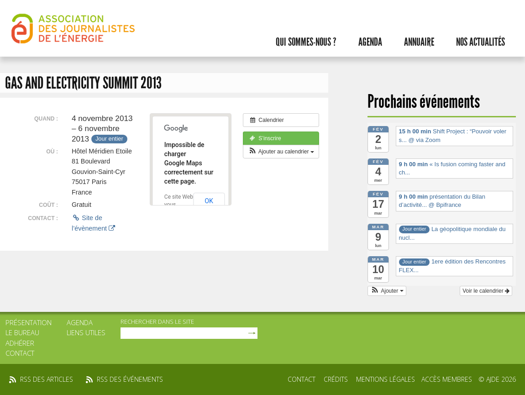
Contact (19, 353)
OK (209, 201)
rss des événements (130, 379)
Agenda (370, 42)
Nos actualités (480, 42)
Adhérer (19, 343)
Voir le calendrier (485, 291)
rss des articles (46, 379)
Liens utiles (86, 332)
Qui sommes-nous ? (306, 42)
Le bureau (22, 332)
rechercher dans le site (157, 321)
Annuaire (419, 42)
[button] (281, 151)
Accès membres (446, 379)
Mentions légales (385, 379)
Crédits (336, 379)
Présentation (28, 322)
